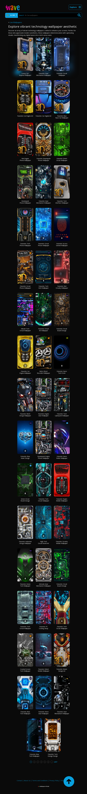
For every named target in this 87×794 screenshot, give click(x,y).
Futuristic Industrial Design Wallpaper (25, 542)
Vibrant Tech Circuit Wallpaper (25, 330)
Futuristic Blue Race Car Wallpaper (61, 117)
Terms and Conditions (40, 780)
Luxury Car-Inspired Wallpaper (25, 74)
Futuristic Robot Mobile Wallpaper (43, 670)
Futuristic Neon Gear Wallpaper (43, 713)
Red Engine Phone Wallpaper (25, 159)
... (51, 762)
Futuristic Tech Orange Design (53, 755)
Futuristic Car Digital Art (43, 116)
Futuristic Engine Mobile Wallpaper (62, 500)
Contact (19, 780)
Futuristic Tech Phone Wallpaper (25, 244)
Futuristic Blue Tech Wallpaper (25, 713)
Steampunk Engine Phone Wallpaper (43, 457)
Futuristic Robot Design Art (62, 670)
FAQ (62, 780)
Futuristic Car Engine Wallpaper (25, 372)
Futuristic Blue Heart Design (25, 457)
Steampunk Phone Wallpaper (25, 202)
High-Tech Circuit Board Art (43, 542)
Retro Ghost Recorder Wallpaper (43, 372)
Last (55, 762)
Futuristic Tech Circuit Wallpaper (43, 500)
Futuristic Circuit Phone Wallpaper (43, 244)
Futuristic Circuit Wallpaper (62, 74)
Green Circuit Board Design (25, 500)
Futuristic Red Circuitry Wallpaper (62, 287)
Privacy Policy (54, 780)
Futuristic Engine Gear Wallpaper (43, 415)
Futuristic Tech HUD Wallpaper (43, 287)
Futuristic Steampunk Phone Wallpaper (44, 159)
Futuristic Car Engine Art (25, 116)
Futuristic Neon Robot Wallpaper (61, 457)
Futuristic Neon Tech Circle (62, 372)
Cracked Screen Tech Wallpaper (25, 670)
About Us (27, 780)
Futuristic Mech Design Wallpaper (25, 415)
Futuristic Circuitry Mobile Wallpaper (62, 542)
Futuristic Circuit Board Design (62, 330)
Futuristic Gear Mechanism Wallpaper (43, 74)
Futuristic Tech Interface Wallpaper (61, 202)
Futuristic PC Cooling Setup (43, 627)
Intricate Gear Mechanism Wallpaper (43, 585)
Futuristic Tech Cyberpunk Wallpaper (62, 415)
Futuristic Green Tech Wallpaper (25, 585)
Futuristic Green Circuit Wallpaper (61, 159)
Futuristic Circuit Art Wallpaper (43, 330)
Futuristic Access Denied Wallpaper (62, 244)
